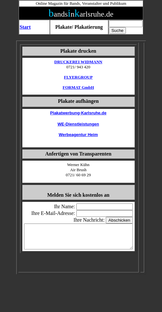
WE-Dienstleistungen (78, 124)
